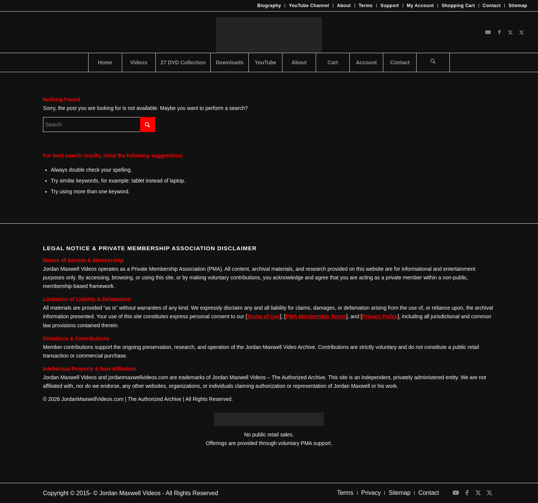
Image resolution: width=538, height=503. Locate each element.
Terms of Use (263, 316)
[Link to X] (510, 32)
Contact (492, 5)
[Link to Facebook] (499, 32)
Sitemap (517, 5)
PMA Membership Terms (316, 316)
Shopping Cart (458, 5)
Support (389, 5)
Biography (269, 5)
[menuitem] (269, 5)
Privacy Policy (380, 316)
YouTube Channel (309, 5)
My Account (420, 5)
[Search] (433, 62)
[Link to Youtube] (488, 32)
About (344, 5)
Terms (366, 5)
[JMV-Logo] (269, 32)
